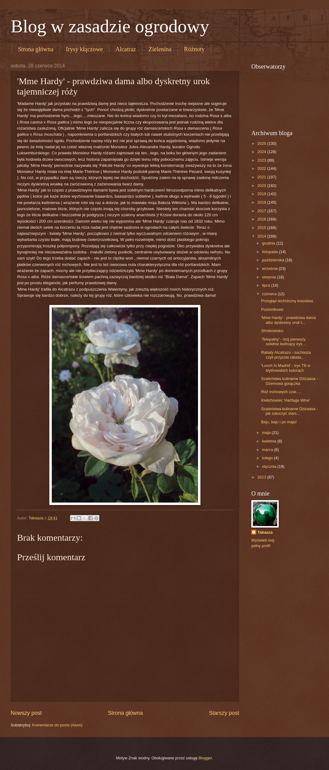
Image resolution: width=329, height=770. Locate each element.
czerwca (270, 294)
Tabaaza (265, 532)
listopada (270, 251)
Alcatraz (125, 49)
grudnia (269, 243)
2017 (262, 211)
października (273, 260)
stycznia (269, 466)
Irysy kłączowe (84, 49)
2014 (262, 236)
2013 (262, 477)
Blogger (205, 758)
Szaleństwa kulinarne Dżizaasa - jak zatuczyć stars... (289, 411)
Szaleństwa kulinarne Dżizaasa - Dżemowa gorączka (289, 380)
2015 (262, 227)
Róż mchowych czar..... (281, 391)
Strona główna (35, 49)
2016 (262, 219)
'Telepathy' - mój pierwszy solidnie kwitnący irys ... (284, 341)
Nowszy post (26, 713)
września (270, 268)
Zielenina (160, 49)
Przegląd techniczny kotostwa (287, 301)
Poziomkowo (272, 309)
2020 (262, 185)
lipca (266, 285)
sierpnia (269, 277)
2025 (262, 143)
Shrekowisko (272, 330)
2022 (262, 168)
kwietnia (269, 441)
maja (266, 432)
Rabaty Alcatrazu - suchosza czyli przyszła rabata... (286, 354)
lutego (268, 458)
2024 (262, 151)
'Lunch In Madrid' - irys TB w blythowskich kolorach (285, 367)
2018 (262, 202)
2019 (262, 194)
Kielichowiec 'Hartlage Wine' (285, 400)
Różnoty (194, 49)
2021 (262, 177)
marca (268, 449)
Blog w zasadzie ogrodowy (110, 26)
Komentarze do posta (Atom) (57, 725)
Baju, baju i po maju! (279, 422)
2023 (262, 160)
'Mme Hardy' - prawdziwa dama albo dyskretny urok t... (288, 319)
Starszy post (224, 713)
